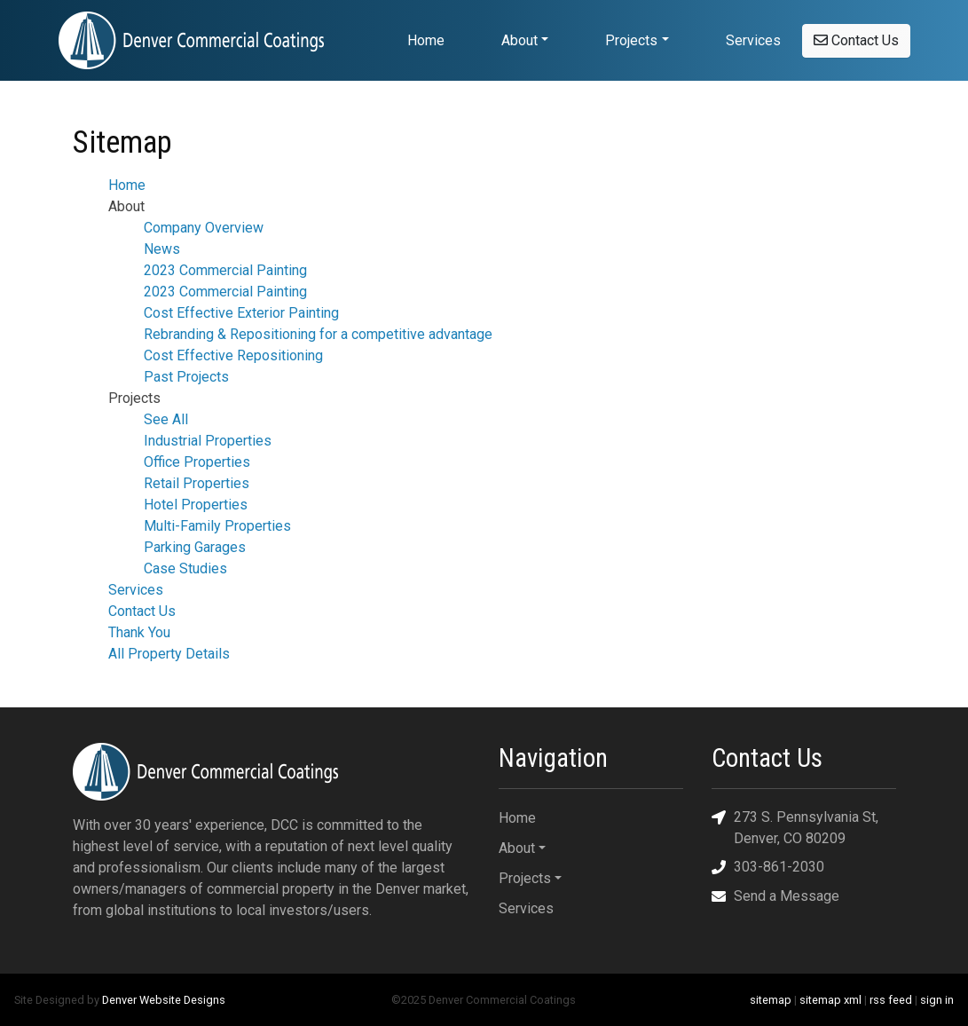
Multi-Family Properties (217, 525)
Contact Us (856, 40)
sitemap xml (830, 999)
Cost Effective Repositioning (233, 355)
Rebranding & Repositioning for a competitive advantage (318, 334)
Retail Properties (196, 483)
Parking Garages (195, 547)
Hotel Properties (196, 504)
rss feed (891, 999)
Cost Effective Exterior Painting (241, 312)
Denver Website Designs (163, 999)
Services (753, 40)
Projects (631, 40)
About (519, 40)
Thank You (139, 632)
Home (426, 40)
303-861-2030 (768, 867)
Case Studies (185, 568)
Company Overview (204, 227)
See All (166, 419)
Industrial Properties (208, 440)
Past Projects (186, 376)
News (162, 249)
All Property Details (169, 653)
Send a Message (775, 897)
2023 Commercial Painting (225, 270)
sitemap (770, 999)
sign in (937, 999)
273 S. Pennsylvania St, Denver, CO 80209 (795, 827)
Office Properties (197, 462)
